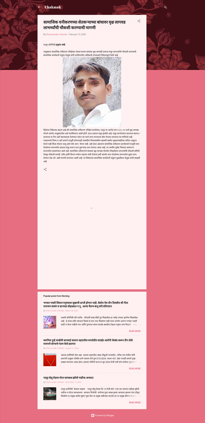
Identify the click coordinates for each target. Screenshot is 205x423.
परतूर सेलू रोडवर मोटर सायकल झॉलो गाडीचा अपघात (68, 377)
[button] (139, 21)
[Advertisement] (158, 58)
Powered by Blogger (102, 415)
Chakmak (53, 7)
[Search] (165, 7)
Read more (135, 331)
